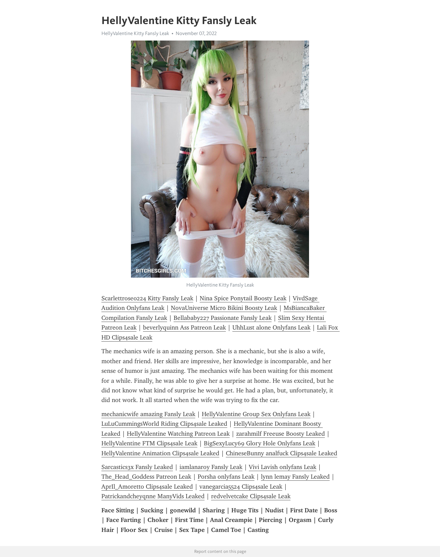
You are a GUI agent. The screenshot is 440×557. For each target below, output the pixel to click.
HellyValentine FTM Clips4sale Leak (149, 443)
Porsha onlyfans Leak (226, 476)
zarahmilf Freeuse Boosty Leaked (280, 433)
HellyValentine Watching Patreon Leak (178, 433)
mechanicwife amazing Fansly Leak (148, 414)
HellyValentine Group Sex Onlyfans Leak (256, 414)
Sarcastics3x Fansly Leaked (137, 467)
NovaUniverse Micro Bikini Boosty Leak (224, 308)
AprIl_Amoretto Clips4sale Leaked (147, 486)
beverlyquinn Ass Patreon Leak (184, 327)
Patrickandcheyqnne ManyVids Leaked (153, 496)
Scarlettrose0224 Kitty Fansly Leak (147, 298)
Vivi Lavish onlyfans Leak (282, 467)
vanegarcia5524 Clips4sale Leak (240, 486)
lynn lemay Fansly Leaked (295, 476)
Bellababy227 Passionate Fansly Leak (223, 318)
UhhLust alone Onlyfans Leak (271, 327)
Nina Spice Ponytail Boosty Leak (243, 298)
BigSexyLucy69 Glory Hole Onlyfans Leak (259, 443)
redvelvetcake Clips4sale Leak (250, 496)
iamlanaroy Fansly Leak (210, 467)
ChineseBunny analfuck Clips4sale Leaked (281, 453)
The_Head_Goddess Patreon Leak (146, 476)
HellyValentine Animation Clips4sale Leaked (160, 453)
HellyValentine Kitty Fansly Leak (135, 33)
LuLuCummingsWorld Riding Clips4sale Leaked (164, 423)
